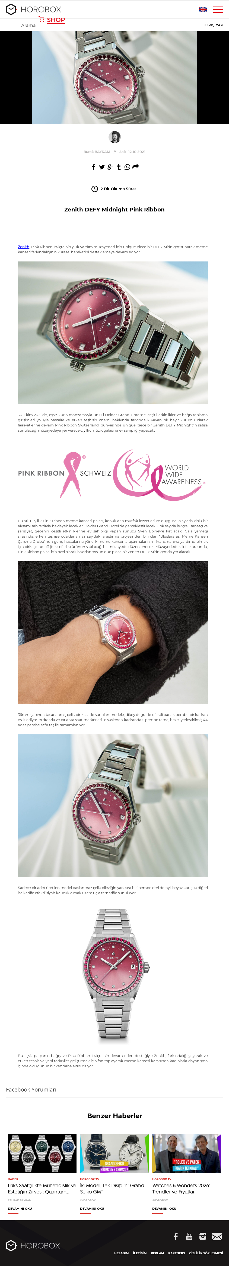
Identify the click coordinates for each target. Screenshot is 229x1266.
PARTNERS (176, 1253)
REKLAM (157, 1253)
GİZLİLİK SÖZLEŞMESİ (206, 1253)
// (114, 152)
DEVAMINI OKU (20, 1209)
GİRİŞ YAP (214, 25)
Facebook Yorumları (31, 1089)
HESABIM (121, 1253)
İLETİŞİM (140, 1253)
